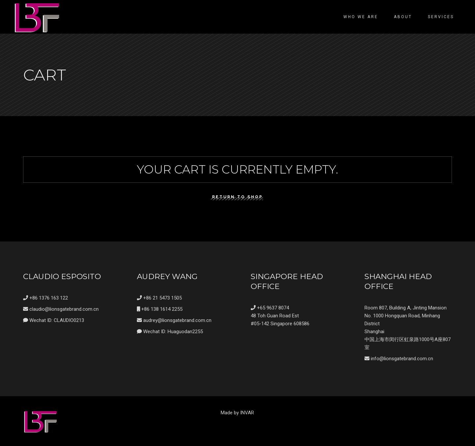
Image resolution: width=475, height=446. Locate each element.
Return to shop (237, 197)
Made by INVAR (237, 413)
